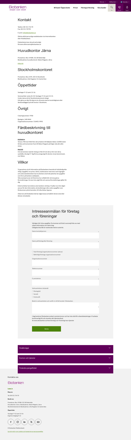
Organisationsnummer (39, 259)
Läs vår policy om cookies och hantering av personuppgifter (25, 431)
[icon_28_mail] (38, 422)
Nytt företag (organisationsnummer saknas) (47, 252)
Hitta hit (20, 63)
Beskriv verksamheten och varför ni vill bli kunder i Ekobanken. (52, 301)
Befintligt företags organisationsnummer (46, 254)
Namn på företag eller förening (42, 241)
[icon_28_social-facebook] (11, 422)
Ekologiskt (36, 291)
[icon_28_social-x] (31, 422)
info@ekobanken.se (29, 33)
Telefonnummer (37, 268)
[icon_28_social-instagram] (18, 422)
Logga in (10, 388)
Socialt (35, 294)
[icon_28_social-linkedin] (24, 422)
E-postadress (36, 278)
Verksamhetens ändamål (40, 288)
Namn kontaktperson (39, 231)
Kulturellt (36, 297)
